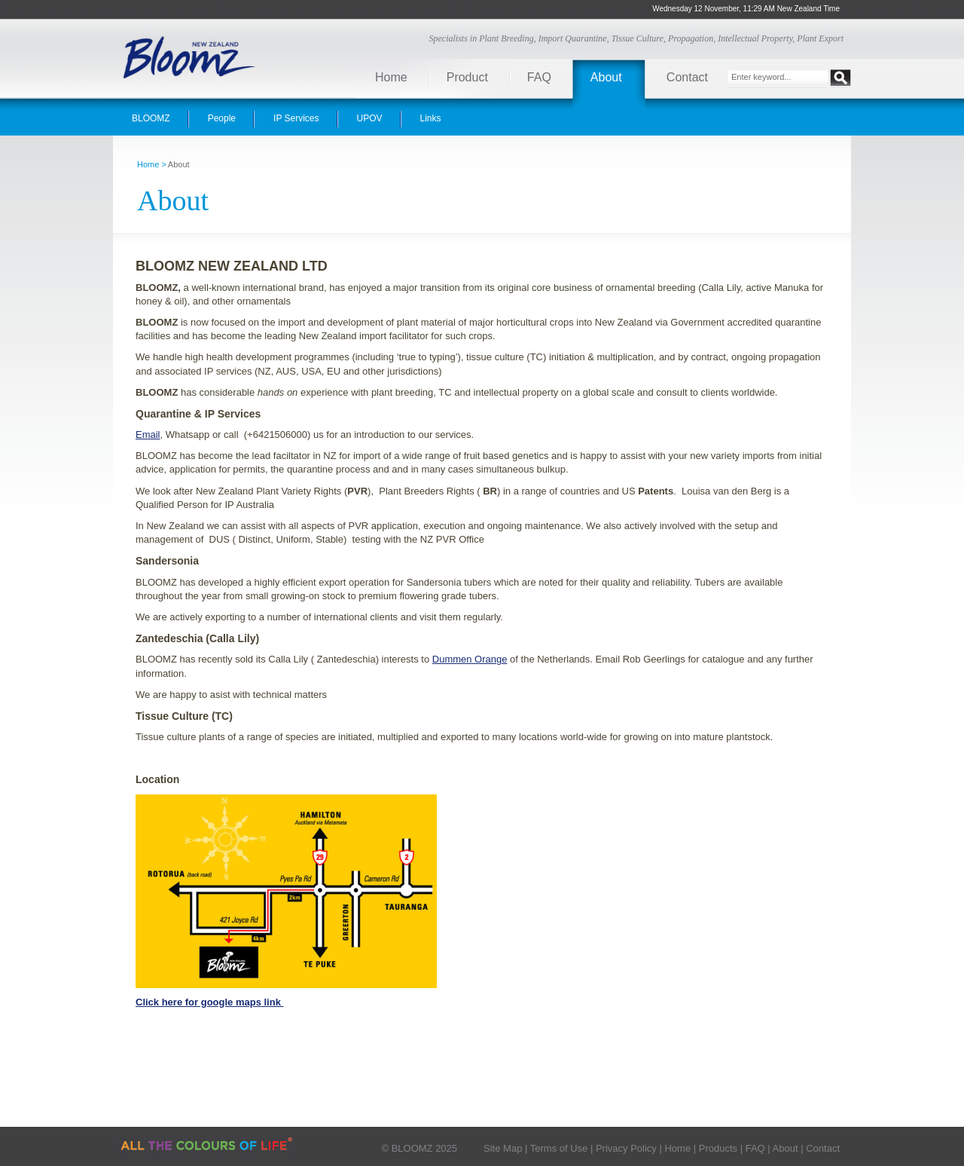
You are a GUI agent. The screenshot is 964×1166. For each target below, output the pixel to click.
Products (718, 1148)
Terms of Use (559, 1148)
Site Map (503, 1148)
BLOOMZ (151, 118)
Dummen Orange (470, 659)
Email (148, 434)
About (606, 77)
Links (430, 118)
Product (467, 77)
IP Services (296, 118)
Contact (687, 77)
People (222, 118)
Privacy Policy (626, 1148)
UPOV (370, 118)
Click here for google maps (198, 1002)
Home (391, 77)
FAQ (539, 77)
